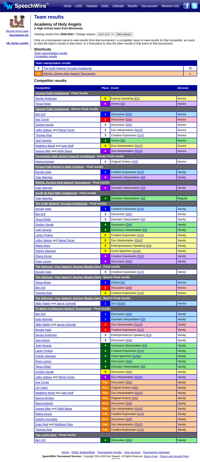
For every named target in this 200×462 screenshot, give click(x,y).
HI (122, 140)
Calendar (118, 5)
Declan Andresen (46, 98)
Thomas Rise (43, 135)
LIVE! (78, 5)
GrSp (136, 251)
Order (104, 5)
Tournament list (18, 35)
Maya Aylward (44, 403)
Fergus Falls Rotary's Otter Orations (59, 166)
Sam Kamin (42, 340)
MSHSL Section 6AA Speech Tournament (69, 73)
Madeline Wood (45, 145)
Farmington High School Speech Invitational (65, 156)
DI (122, 103)
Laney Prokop (44, 235)
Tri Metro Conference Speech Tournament (63, 308)
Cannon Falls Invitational (52, 93)
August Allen (43, 151)
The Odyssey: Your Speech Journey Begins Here (68, 266)
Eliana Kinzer (43, 256)
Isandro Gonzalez (46, 419)
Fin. (105, 382)
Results (132, 5)
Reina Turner (66, 130)
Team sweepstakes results (50, 53)
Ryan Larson (43, 261)
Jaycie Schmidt (66, 303)
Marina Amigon (44, 161)
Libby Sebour (43, 130)
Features (91, 5)
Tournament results (110, 452)
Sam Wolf (67, 145)
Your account (149, 5)
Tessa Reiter (43, 103)
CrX (140, 135)
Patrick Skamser (45, 251)
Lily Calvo (41, 387)
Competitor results (45, 56)
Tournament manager (156, 452)
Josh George (43, 140)
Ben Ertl (40, 114)
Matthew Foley (64, 424)
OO (135, 161)
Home (67, 5)
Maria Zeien (42, 245)
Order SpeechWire (83, 452)
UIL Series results (17, 43)
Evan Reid (41, 424)
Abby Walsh (42, 303)
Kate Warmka (43, 177)
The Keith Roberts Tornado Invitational (67, 68)
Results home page (17, 31)
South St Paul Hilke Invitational (56, 193)
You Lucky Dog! (46, 435)
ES (137, 98)
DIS (128, 114)
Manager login (170, 5)
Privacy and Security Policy (174, 456)
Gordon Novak (44, 124)
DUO (138, 130)
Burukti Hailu (43, 172)
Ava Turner (42, 119)
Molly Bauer (64, 151)
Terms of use (151, 456)
